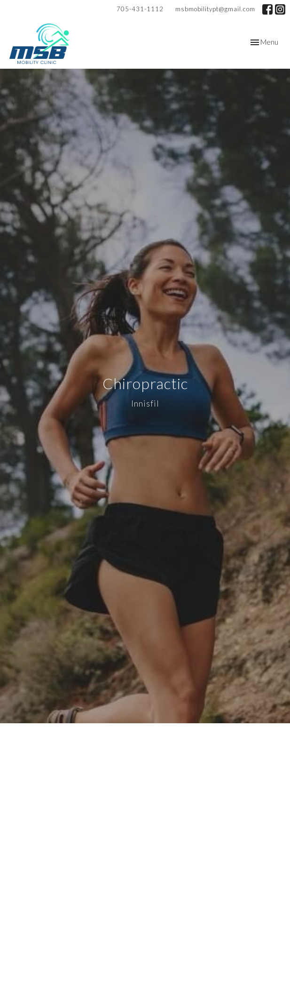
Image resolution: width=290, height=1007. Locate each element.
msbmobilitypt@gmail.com (215, 9)
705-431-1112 (140, 9)
